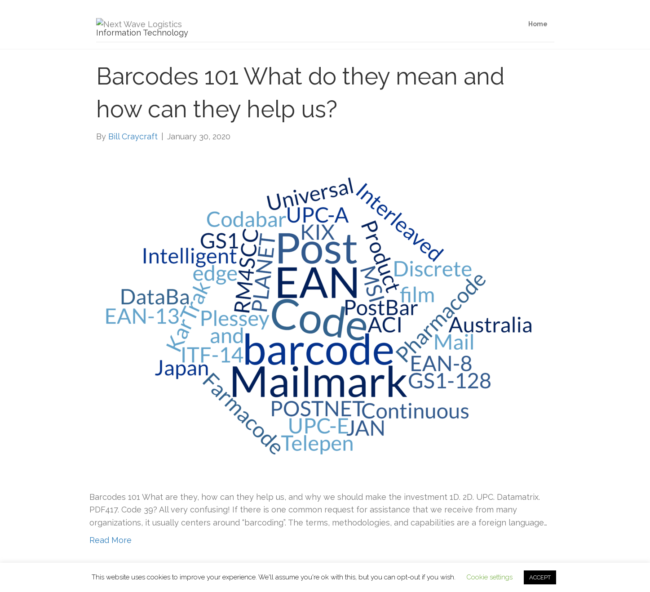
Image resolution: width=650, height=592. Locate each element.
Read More (110, 540)
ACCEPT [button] (540, 577)
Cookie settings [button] (489, 577)
